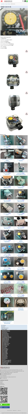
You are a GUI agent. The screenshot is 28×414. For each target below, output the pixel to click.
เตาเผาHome (3, 3)
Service (1, 382)
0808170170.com (15, 410)
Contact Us (2, 383)
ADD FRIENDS (5, 404)
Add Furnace (5, 407)
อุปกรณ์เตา (3, 326)
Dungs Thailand (7, 3)
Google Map (3, 384)
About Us (1, 381)
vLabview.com (19, 410)
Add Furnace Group (9, 410)
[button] (23, 1)
